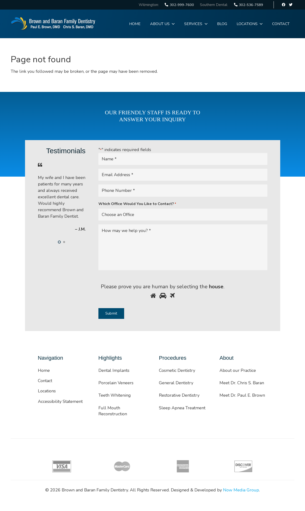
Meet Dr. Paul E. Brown (242, 395)
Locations (47, 391)
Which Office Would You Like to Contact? (137, 204)
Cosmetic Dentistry (177, 370)
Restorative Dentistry (179, 395)
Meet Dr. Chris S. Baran (241, 383)
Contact (45, 381)
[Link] (53, 24)
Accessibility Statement (60, 401)
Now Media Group (241, 490)
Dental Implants (113, 370)
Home (44, 370)
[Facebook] (283, 4)
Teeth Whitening (114, 395)
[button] (59, 242)
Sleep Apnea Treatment (182, 408)
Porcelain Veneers (115, 383)
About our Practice (237, 370)
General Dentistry (176, 383)
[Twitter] (290, 4)
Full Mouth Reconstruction (112, 411)
